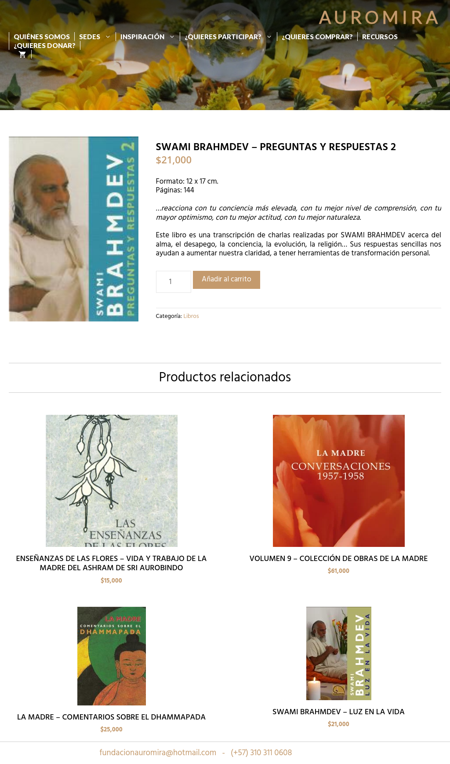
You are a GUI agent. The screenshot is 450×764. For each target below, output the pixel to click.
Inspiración (150, 36)
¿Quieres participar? (231, 36)
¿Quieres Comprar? (317, 37)
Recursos (380, 37)
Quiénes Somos (42, 37)
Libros (191, 316)
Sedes (97, 36)
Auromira (380, 17)
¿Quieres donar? (45, 45)
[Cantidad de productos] (173, 282)
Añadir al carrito (226, 279)
